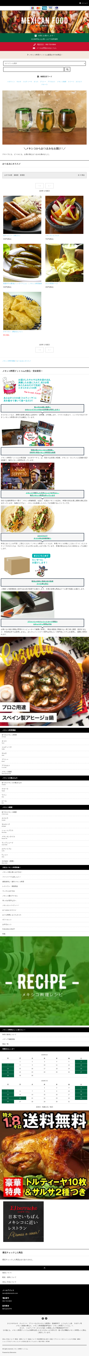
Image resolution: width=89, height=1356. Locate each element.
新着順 (22, 175)
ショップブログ (7, 1341)
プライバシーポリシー (60, 1339)
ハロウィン (11, 81)
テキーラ (44, 84)
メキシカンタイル (8, 837)
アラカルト (51, 81)
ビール (4, 802)
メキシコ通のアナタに (10, 896)
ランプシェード (7, 843)
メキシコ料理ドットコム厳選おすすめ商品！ (44, 55)
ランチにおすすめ (8, 891)
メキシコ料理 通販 (8, 361)
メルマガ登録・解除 (74, 1339)
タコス (36, 81)
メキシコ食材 (61, 81)
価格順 (16, 175)
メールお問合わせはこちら (47, 48)
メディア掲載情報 (8, 1039)
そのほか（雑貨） (8, 862)
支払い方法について (8, 1339)
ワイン (4, 796)
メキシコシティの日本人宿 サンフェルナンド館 (26, 1341)
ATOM (47, 1341)
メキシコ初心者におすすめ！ (12, 872)
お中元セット (7, 924)
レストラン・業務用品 (10, 886)
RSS (43, 1341)
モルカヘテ (6, 825)
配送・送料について (21, 1339)
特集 (3, 934)
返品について (32, 1339)
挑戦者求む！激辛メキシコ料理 (13, 882)
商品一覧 (5, 1044)
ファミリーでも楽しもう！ (11, 877)
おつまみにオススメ (24, 361)
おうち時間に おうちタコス (11, 915)
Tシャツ (5, 855)
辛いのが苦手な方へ (9, 900)
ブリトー (43, 81)
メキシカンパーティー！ (10, 905)
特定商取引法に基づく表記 (45, 1339)
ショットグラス (7, 831)
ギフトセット (7, 920)
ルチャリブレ (7, 849)
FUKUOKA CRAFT (8, 929)
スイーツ (71, 81)
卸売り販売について (9, 1034)
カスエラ (79, 81)
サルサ (19, 81)
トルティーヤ (27, 81)
